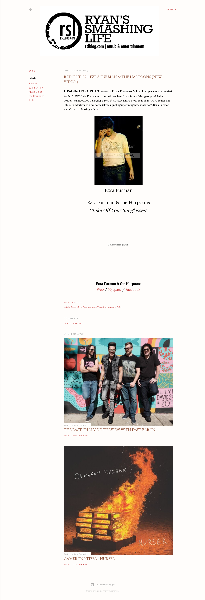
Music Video (35, 91)
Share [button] (32, 70)
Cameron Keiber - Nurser (89, 558)
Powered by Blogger (102, 585)
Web (100, 289)
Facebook (132, 289)
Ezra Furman (36, 87)
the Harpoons (36, 96)
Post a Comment (73, 323)
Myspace (115, 289)
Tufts (31, 100)
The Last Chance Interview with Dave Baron (110, 429)
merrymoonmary (111, 591)
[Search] (171, 9)
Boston (33, 83)
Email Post (77, 302)
